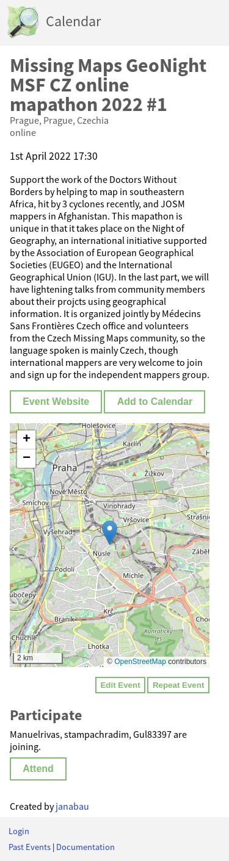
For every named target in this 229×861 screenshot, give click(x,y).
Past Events (30, 846)
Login (19, 831)
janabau (72, 806)
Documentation (85, 846)
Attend (38, 768)
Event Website (56, 401)
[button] (109, 532)
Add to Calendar (155, 401)
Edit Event (120, 685)
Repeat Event (178, 685)
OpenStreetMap (140, 661)
